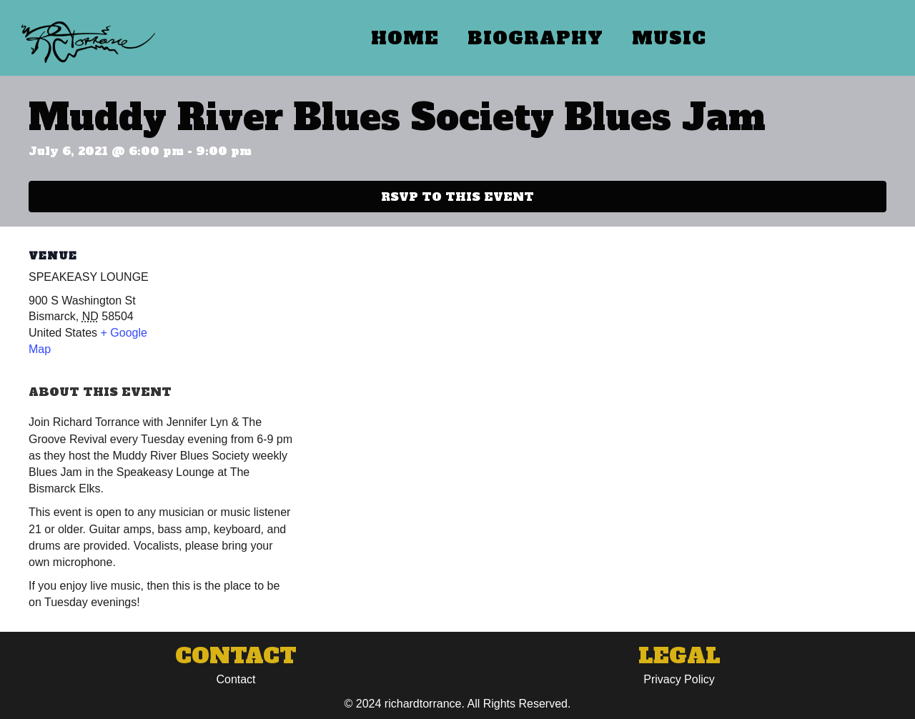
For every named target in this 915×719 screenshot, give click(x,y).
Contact (235, 679)
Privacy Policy (679, 679)
